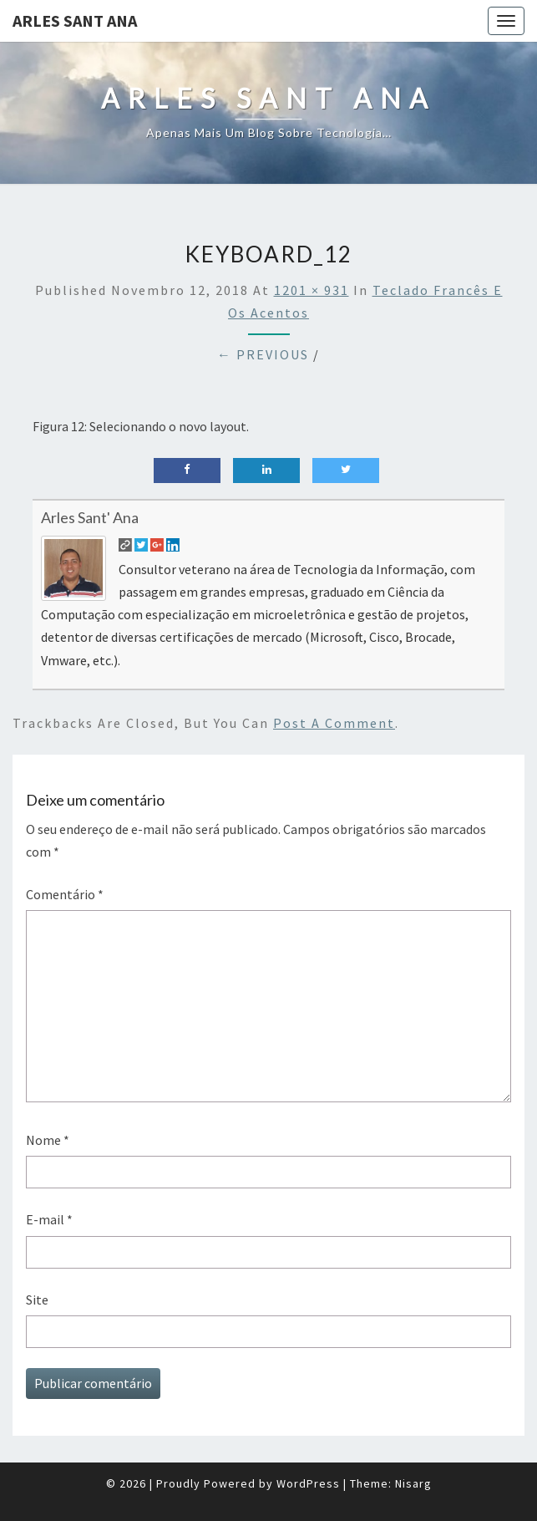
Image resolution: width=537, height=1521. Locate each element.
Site (37, 1299)
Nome (47, 1140)
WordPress (308, 1483)
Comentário (65, 894)
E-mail (49, 1219)
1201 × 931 (311, 290)
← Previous (263, 354)
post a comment (334, 723)
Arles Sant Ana (75, 20)
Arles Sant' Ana (90, 517)
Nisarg (413, 1483)
